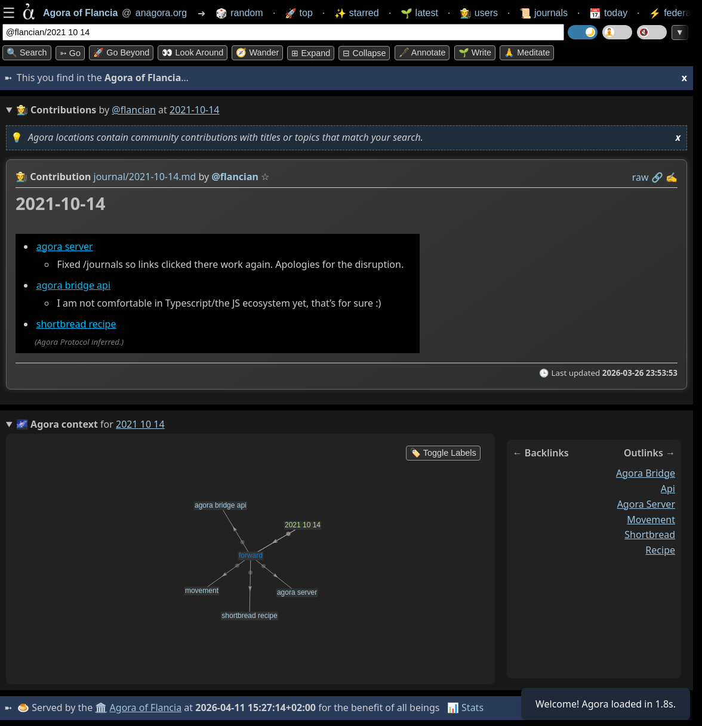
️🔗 (657, 177)
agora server (64, 246)
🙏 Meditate (527, 52)
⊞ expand (310, 53)
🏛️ (101, 707)
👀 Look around (192, 52)
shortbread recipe (76, 323)
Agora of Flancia (146, 707)
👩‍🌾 (21, 176)
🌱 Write (474, 52)
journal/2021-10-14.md (145, 176)
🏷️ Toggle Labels (443, 453)
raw (640, 177)
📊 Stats (465, 707)
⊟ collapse (364, 53)
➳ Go (70, 53)
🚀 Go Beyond (121, 52)
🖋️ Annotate (422, 52)
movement (651, 519)
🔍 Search (27, 52)
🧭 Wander (257, 52)
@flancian (134, 109)
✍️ (672, 177)
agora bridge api (73, 285)
